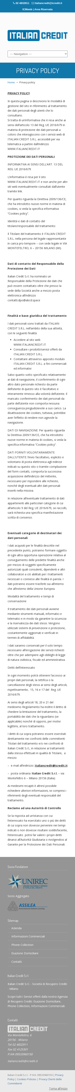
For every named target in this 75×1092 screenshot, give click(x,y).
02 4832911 (22, 3)
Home (11, 82)
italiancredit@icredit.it (48, 3)
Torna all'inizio (58, 1088)
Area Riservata (43, 9)
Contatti (16, 962)
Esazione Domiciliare (24, 953)
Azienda (16, 928)
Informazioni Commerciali (28, 936)
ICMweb (27, 9)
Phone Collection (22, 945)
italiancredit (38, 34)
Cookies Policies (26, 1079)
